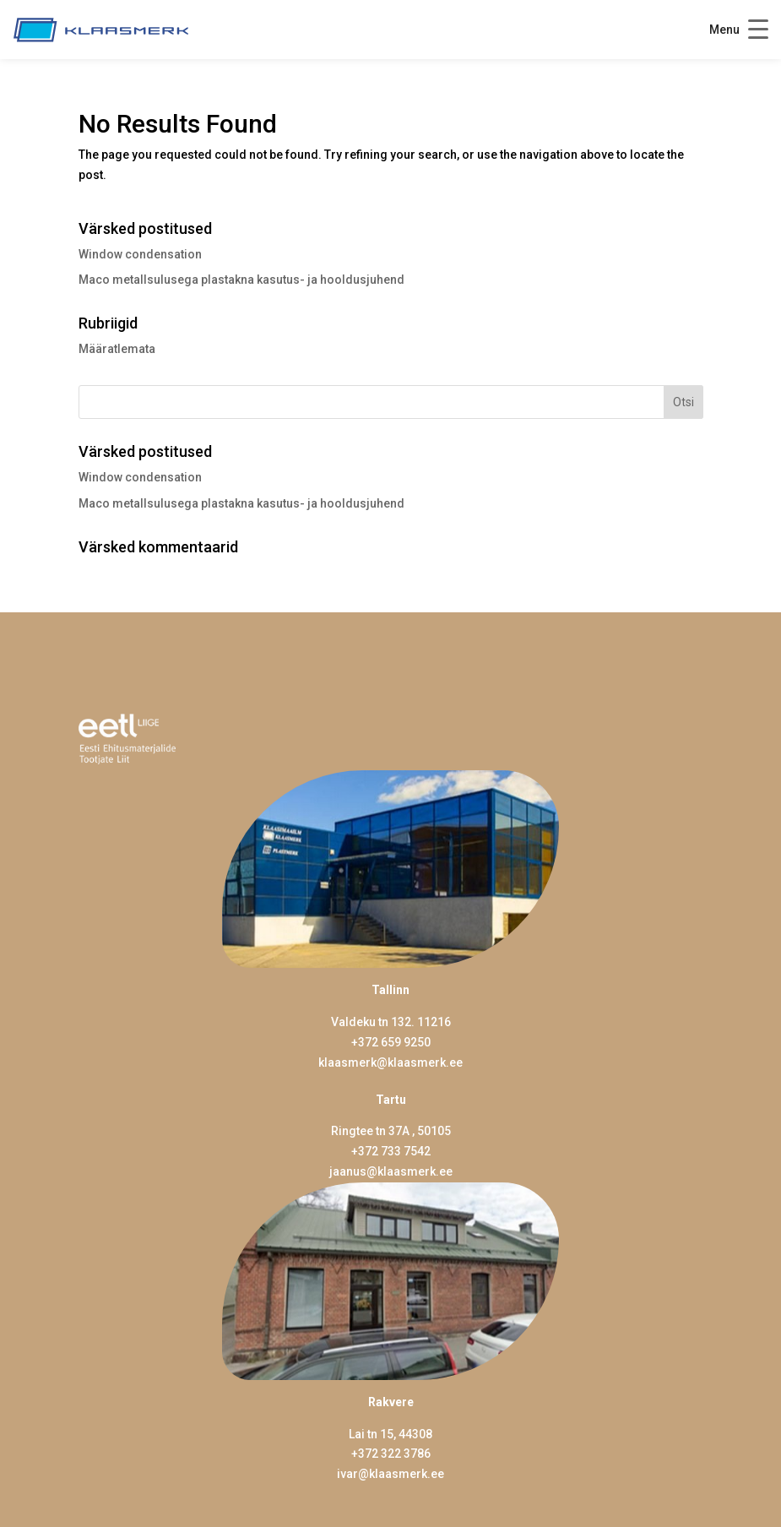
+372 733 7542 (391, 1151)
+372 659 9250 (391, 1042)
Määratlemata (117, 349)
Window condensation (140, 254)
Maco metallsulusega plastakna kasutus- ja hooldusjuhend (241, 279)
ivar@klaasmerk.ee (390, 1474)
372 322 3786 (394, 1453)
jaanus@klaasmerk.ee (391, 1171)
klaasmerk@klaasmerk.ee (390, 1062)
